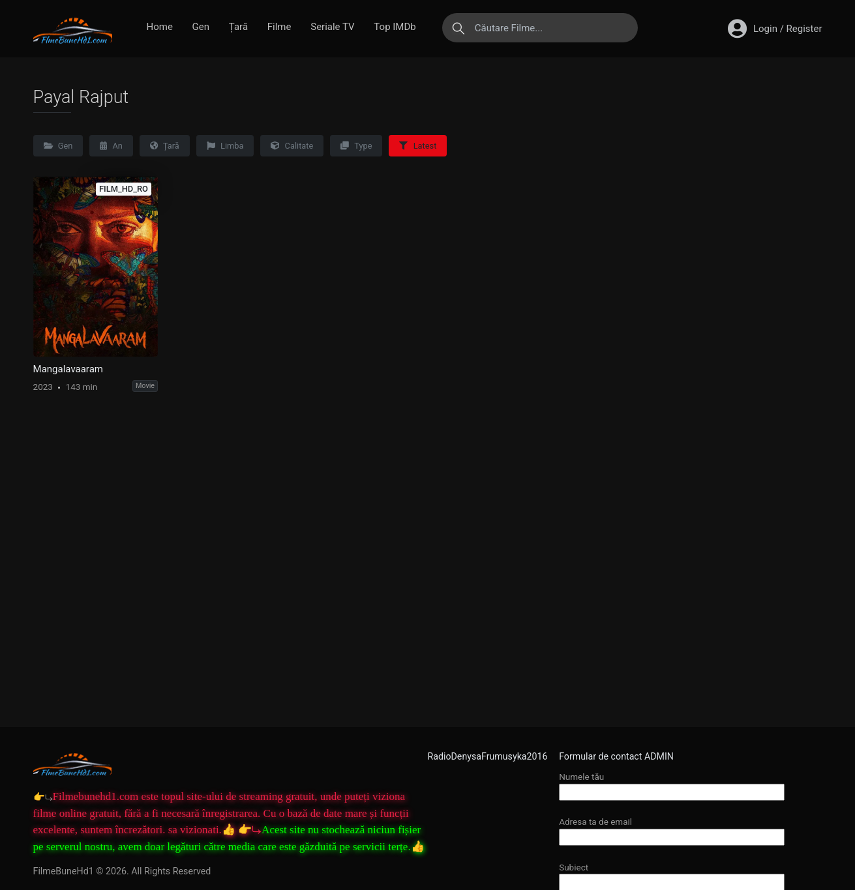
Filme (279, 27)
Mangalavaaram (68, 369)
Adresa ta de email (672, 829)
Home (160, 27)
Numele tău (672, 784)
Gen (200, 27)
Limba (225, 146)
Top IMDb (394, 27)
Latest (417, 146)
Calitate (292, 146)
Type (356, 146)
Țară (238, 27)
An (111, 146)
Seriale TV (332, 27)
